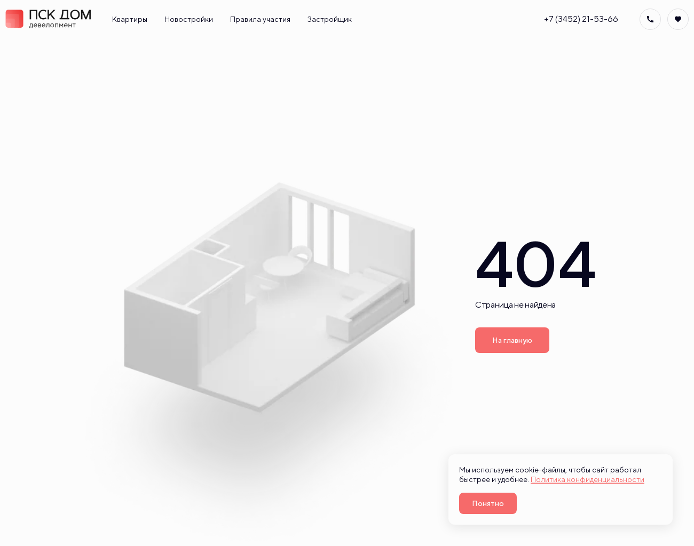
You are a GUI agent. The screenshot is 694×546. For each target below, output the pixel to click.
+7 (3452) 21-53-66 (581, 19)
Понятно (488, 503)
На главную (512, 340)
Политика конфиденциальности (587, 479)
